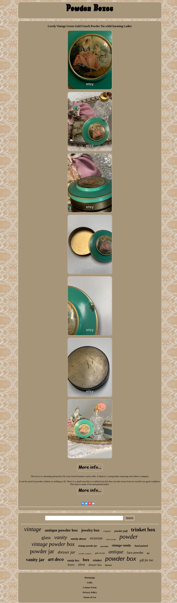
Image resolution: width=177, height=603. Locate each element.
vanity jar (35, 559)
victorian (96, 538)
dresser (108, 565)
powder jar (42, 551)
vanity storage (111, 539)
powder (128, 536)
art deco (56, 559)
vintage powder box (53, 544)
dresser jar (66, 552)
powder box (120, 558)
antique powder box (61, 530)
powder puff (121, 531)
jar (148, 553)
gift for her (146, 560)
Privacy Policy (90, 592)
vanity (60, 537)
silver (81, 564)
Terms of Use (89, 597)
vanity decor (78, 538)
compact (107, 531)
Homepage (90, 577)
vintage (32, 529)
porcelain (104, 546)
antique (116, 551)
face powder (135, 552)
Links (90, 582)
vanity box (73, 560)
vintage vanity (121, 545)
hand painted (141, 546)
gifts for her (100, 553)
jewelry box (90, 530)
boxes (71, 564)
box (86, 559)
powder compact (85, 553)
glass (46, 537)
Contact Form (90, 587)
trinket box (143, 529)
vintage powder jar (87, 546)
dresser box (95, 564)
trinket (97, 560)
